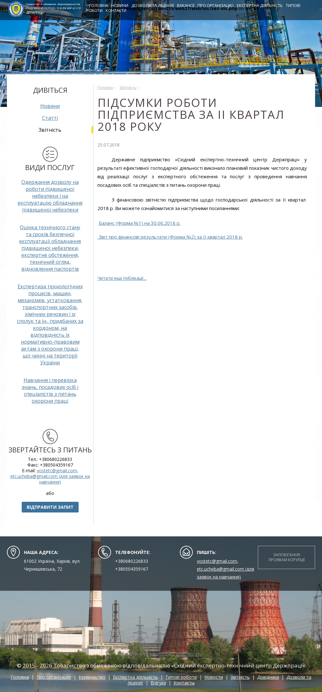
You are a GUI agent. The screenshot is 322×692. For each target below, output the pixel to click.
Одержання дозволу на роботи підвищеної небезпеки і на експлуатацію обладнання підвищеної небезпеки (50, 196)
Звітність (240, 677)
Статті (50, 117)
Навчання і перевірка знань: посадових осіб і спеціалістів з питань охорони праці (50, 390)
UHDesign (188, 653)
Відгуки (158, 683)
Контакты (184, 683)
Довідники (268, 677)
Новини (122, 5)
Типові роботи (181, 677)
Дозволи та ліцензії (156, 5)
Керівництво (92, 677)
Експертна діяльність (263, 5)
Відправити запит (50, 507)
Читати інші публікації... (122, 278)
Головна (101, 5)
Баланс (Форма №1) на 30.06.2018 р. (139, 223)
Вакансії (188, 5)
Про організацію (219, 5)
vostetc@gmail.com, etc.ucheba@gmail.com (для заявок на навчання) (50, 476)
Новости (213, 677)
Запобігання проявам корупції (287, 557)
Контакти (119, 11)
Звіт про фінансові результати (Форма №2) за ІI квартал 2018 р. (170, 237)
